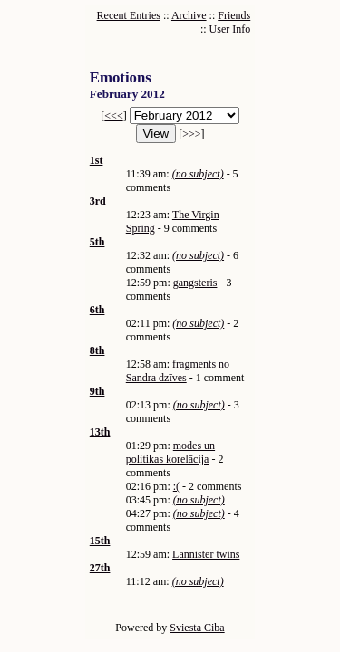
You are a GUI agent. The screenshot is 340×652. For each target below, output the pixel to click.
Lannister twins (205, 554)
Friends (234, 15)
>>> (191, 134)
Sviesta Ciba (197, 627)
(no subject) (198, 174)
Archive (189, 15)
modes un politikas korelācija (170, 452)
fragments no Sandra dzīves (177, 371)
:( (176, 486)
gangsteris (195, 282)
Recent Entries (128, 15)
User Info (230, 29)
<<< (113, 116)
